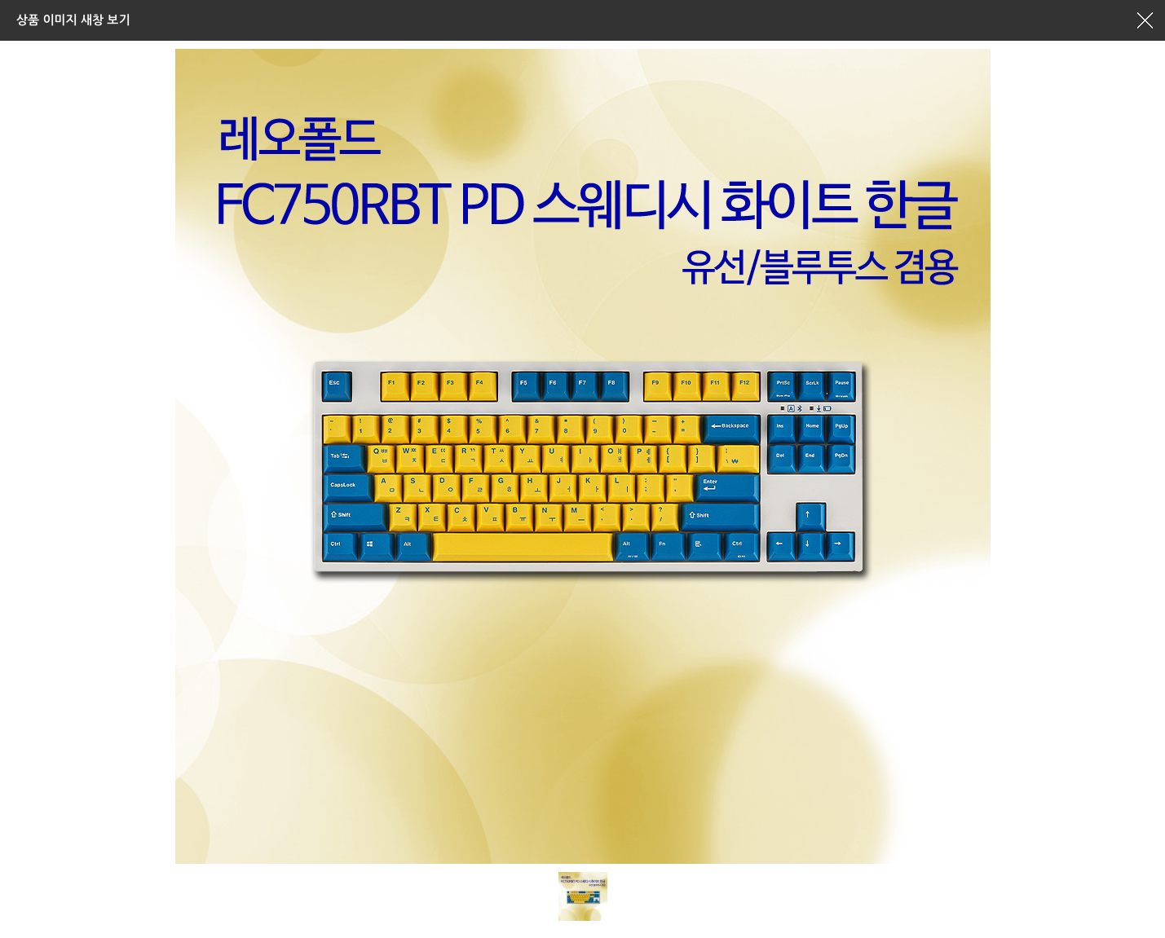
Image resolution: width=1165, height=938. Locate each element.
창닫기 (1144, 20)
